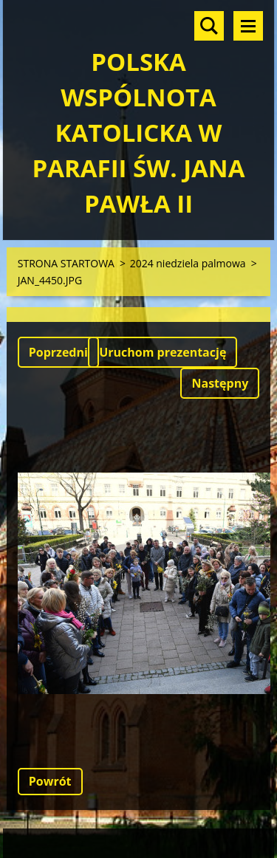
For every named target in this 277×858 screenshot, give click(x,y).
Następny (219, 383)
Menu (248, 26)
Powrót (50, 781)
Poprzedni (58, 352)
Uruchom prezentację (162, 352)
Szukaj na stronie (209, 26)
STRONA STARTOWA (66, 263)
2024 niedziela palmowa (188, 263)
